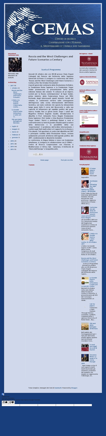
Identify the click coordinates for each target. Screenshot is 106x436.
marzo (14, 132)
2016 (12, 141)
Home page (44, 160)
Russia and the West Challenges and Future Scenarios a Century (89, 260)
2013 (12, 149)
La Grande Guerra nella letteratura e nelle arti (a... (17, 113)
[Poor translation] (11, 402)
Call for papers (92, 305)
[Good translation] (5, 402)
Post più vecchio (67, 160)
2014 (12, 146)
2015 (12, 144)
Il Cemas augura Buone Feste (93, 171)
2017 (12, 85)
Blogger (74, 388)
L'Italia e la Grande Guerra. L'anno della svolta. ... (17, 103)
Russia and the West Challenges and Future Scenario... (17, 93)
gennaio (15, 137)
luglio (14, 126)
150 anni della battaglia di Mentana (17, 121)
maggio (15, 129)
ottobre (15, 88)
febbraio (15, 135)
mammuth (58, 388)
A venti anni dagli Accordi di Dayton (93, 347)
